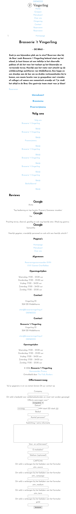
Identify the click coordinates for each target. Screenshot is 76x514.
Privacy (44, 371)
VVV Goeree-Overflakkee (38, 266)
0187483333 (31, 313)
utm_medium (38, 488)
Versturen (38, 511)
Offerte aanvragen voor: (38, 400)
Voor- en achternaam (38, 448)
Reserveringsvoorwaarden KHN (38, 262)
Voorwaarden (34, 371)
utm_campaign (38, 479)
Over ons (38, 18)
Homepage (38, 245)
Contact (38, 24)
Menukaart (38, 15)
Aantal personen (38, 417)
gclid (38, 505)
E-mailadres (38, 453)
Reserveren (38, 28)
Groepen (38, 12)
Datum (38, 405)
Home (37, 9)
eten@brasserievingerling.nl (30, 310)
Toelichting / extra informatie (38, 423)
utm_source (38, 471)
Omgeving (38, 21)
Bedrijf (38, 412)
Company (38, 391)
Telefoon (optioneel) (38, 459)
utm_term (38, 497)
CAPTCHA (38, 464)
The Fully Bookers (45, 375)
